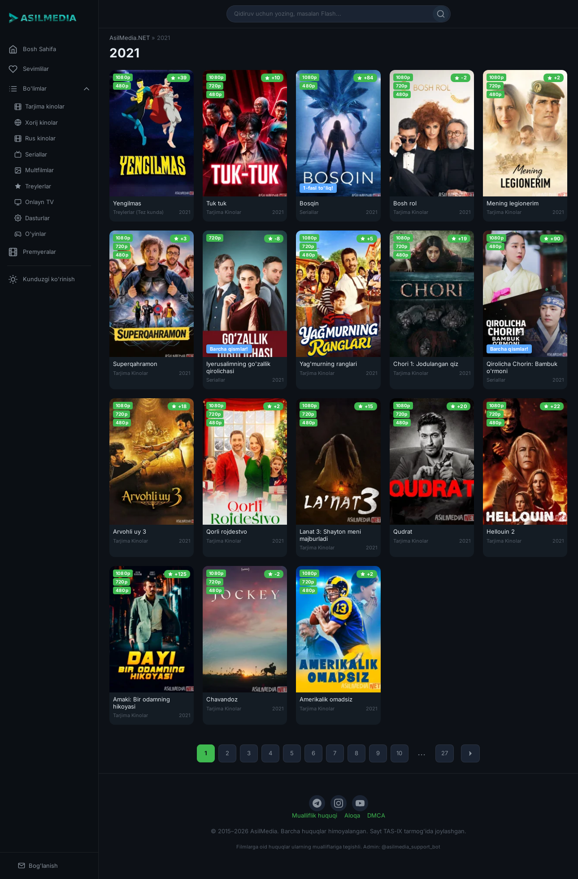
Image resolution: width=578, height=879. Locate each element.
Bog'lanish (38, 866)
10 (399, 753)
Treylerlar (32, 186)
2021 (184, 212)
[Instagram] (338, 803)
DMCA (376, 815)
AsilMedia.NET (129, 37)
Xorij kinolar (36, 122)
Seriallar (30, 154)
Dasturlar (32, 218)
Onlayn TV (34, 202)
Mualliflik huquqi (314, 815)
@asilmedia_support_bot (411, 847)
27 (444, 753)
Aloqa (352, 815)
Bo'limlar (50, 88)
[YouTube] (360, 803)
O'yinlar (30, 234)
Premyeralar (32, 252)
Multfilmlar (34, 170)
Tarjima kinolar (39, 106)
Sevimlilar (29, 69)
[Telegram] (317, 803)
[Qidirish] (441, 14)
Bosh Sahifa (32, 49)
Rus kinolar (35, 138)
